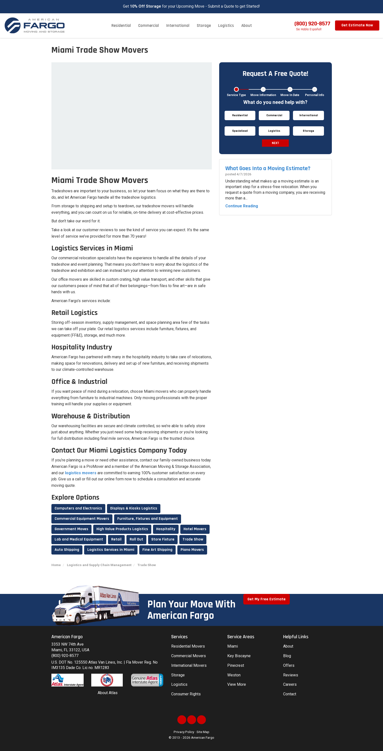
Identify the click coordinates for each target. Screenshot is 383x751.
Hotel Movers (195, 529)
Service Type (236, 95)
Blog (287, 655)
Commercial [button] (148, 25)
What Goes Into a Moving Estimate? (267, 168)
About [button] (246, 25)
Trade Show (193, 539)
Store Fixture (162, 539)
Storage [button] (204, 25)
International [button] (177, 25)
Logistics (179, 684)
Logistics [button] (226, 25)
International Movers (189, 665)
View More (236, 684)
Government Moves (71, 529)
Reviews (290, 675)
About (288, 646)
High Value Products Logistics (122, 529)
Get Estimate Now (357, 25)
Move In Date (289, 95)
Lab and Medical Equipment (79, 539)
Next (275, 143)
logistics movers (80, 473)
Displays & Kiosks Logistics (133, 508)
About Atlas (108, 692)
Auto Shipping (67, 549)
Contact (289, 694)
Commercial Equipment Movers (82, 518)
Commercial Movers (188, 655)
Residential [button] (121, 25)
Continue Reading (241, 206)
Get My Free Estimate (266, 599)
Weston (234, 675)
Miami (232, 646)
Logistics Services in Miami (110, 549)
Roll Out (136, 539)
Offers (288, 665)
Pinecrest (235, 665)
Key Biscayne (239, 655)
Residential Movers (188, 646)
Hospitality (165, 529)
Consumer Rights (186, 694)
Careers (290, 684)
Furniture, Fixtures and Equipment (147, 518)
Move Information (263, 95)
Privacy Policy (184, 732)
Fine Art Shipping (157, 549)
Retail (116, 539)
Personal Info (314, 95)
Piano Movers (192, 549)
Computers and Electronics (78, 508)
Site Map (203, 732)
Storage (178, 675)
